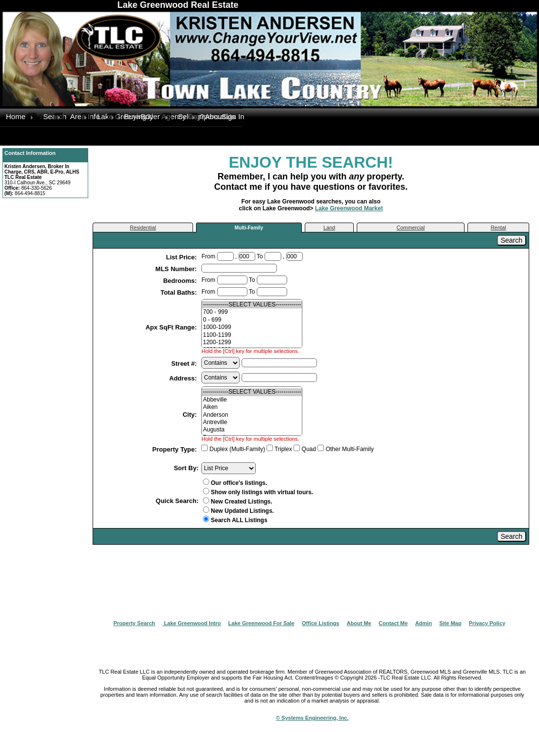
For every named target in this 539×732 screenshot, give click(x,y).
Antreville (252, 422)
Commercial (410, 227)
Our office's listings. (235, 483)
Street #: (185, 363)
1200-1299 (252, 342)
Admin (423, 623)
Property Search (134, 623)
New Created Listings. (237, 501)
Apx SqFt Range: (172, 327)
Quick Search (176, 501)
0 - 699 (252, 320)
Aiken (252, 407)
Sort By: (186, 468)
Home (15, 116)
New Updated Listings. (238, 510)
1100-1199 (252, 335)
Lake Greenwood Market (349, 208)
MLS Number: (176, 269)
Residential (143, 227)
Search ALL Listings (239, 520)
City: (191, 414)
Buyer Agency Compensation (151, 116)
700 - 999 (252, 312)
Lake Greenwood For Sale (261, 623)
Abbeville (252, 400)
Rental (498, 227)
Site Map (450, 623)
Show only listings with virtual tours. (258, 492)
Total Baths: (179, 292)
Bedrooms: (180, 280)
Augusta (252, 429)
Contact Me (393, 623)
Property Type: (175, 449)
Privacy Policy (487, 623)
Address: (183, 378)
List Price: (182, 257)
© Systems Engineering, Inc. (312, 718)
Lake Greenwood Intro (192, 623)
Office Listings (320, 623)
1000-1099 (252, 327)
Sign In (232, 116)
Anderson (252, 415)
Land (329, 227)
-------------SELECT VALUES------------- (252, 304)
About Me (359, 623)
